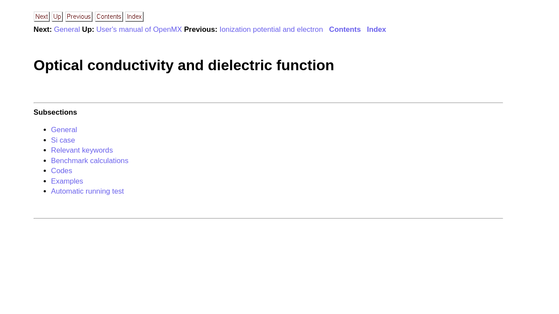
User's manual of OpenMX (139, 29)
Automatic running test (87, 191)
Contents (345, 29)
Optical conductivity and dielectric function (184, 65)
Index (376, 29)
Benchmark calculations (89, 161)
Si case (63, 140)
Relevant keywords (82, 150)
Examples (67, 181)
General (67, 29)
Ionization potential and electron (271, 29)
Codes (61, 171)
